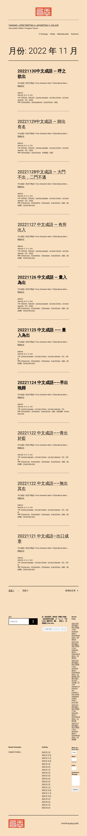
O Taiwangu (43, 34)
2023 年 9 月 (46, 764)
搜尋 (10, 617)
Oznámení (75, 34)
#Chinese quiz (25, 203)
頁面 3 (25, 590)
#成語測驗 (59, 411)
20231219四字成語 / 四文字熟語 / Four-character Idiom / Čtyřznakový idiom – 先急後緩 (76, 731)
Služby (52, 34)
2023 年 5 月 (46, 775)
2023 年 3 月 (46, 781)
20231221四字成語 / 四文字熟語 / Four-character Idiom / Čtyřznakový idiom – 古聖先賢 (76, 713)
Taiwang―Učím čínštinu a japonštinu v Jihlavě (33, 25)
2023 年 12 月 (46, 755)
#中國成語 (45, 152)
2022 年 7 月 (46, 805)
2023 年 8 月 (46, 767)
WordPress (71, 823)
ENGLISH (31, 97)
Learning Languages (42, 97)
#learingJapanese (37, 102)
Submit (75, 789)
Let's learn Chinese (55, 97)
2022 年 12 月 (46, 790)
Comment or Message (75, 773)
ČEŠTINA (24, 97)
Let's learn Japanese (54, 356)
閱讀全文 (21, 86)
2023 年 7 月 (46, 770)
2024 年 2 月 (46, 752)
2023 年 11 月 (46, 758)
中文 (26, 100)
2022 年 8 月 (46, 802)
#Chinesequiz (45, 203)
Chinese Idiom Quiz (29, 205)
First (73, 762)
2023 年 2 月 (46, 784)
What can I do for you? (75, 748)
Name (74, 756)
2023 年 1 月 (46, 787)
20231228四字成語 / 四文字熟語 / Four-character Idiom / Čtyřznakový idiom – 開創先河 (76, 631)
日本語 (31, 100)
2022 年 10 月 (46, 796)
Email (74, 765)
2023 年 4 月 (46, 778)
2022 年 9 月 (46, 799)
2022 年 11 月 (46, 793)
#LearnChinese (48, 102)
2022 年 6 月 (46, 807)
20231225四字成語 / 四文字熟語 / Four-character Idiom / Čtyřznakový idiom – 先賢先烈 (76, 650)
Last (75, 762)
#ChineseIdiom (25, 102)
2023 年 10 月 (46, 761)
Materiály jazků (63, 34)
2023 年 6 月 (46, 772)
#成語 (56, 102)
